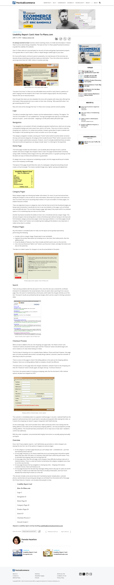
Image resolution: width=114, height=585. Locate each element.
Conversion (62, 2)
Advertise (37, 574)
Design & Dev (80, 2)
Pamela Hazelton (28, 38)
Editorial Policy (16, 578)
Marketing (47, 2)
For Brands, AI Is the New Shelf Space (89, 90)
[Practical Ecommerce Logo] (24, 2)
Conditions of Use (61, 576)
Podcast (37, 578)
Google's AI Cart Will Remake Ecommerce (88, 76)
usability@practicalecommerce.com (51, 526)
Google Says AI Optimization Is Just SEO (89, 72)
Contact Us (15, 576)
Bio (22, 541)
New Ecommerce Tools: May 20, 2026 (90, 85)
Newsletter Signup (39, 576)
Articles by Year (61, 574)
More (88, 2)
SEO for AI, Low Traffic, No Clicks (89, 143)
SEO (54, 2)
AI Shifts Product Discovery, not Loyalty (90, 81)
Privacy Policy (60, 578)
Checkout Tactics (17, 32)
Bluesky (88, 574)
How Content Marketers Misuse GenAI (89, 94)
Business (70, 2)
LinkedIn (81, 574)
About (96, 2)
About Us (15, 574)
